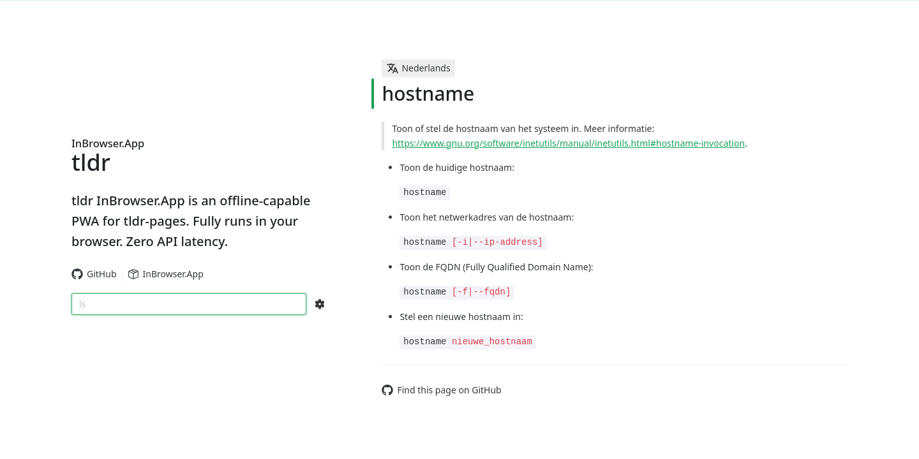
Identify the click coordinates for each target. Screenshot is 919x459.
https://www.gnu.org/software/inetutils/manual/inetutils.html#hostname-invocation (568, 143)
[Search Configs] (320, 304)
